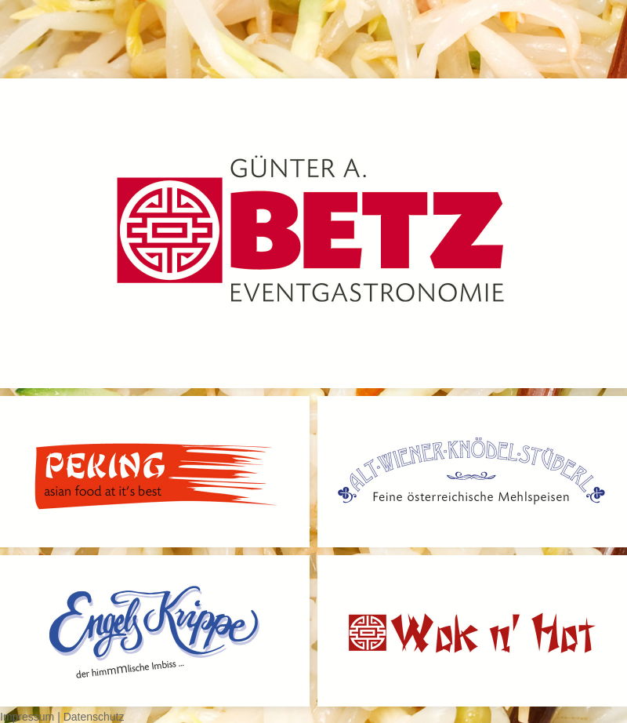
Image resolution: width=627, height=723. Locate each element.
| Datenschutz (90, 716)
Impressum (28, 716)
